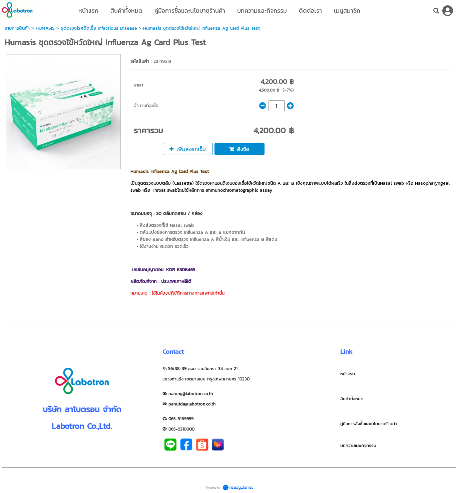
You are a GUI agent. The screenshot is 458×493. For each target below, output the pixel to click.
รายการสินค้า (17, 28)
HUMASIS (45, 28)
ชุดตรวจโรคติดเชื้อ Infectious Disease (99, 28)
